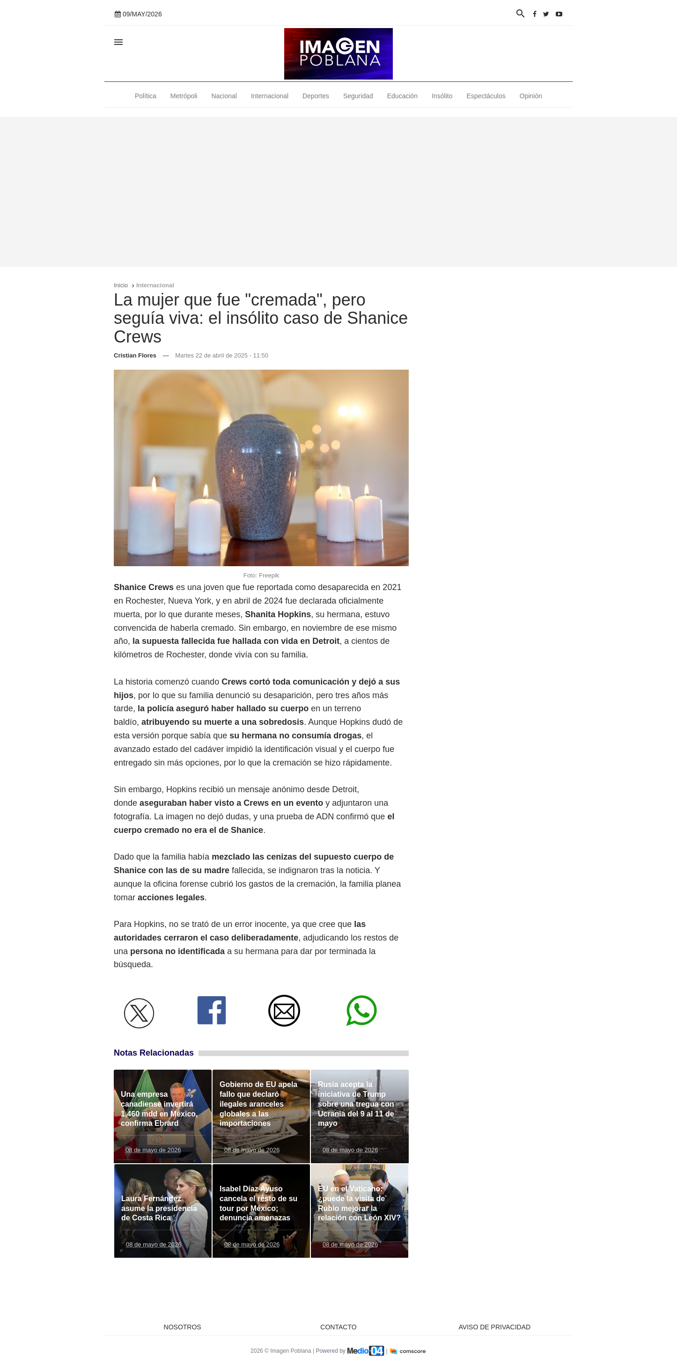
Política (145, 96)
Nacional (223, 96)
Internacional (269, 96)
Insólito (442, 96)
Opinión (531, 96)
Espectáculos (486, 96)
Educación (402, 96)
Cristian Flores (135, 355)
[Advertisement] (338, 191)
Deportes (315, 96)
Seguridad (358, 96)
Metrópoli (184, 96)
